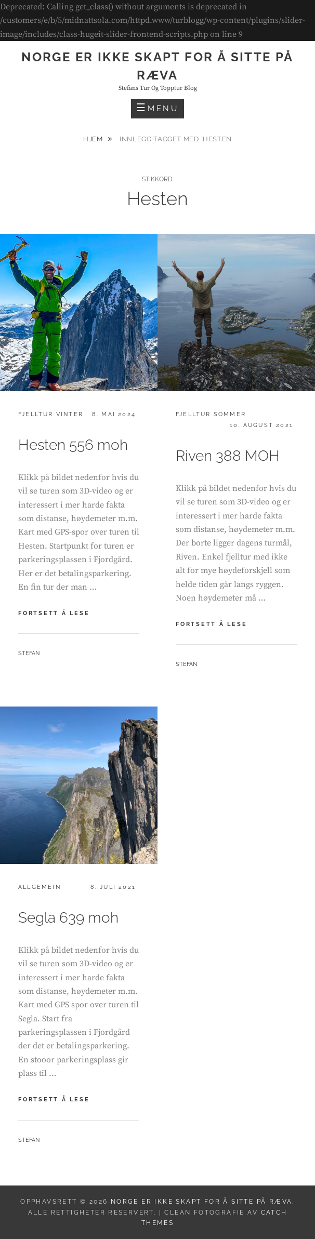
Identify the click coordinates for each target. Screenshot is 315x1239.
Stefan (29, 653)
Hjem (93, 139)
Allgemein (39, 887)
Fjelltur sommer (211, 414)
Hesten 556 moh (73, 445)
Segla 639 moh (68, 917)
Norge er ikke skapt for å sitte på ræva (202, 1201)
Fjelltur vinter (50, 414)
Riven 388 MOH (228, 455)
